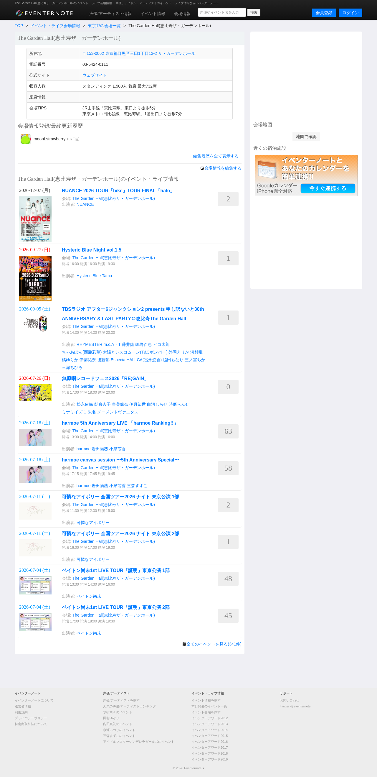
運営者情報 (23, 706)
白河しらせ (157, 404)
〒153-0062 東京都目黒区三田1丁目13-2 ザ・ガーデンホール (138, 53)
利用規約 (21, 712)
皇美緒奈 (120, 404)
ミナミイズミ (74, 412)
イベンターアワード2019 (209, 759)
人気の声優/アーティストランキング (129, 706)
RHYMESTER (89, 344)
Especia (118, 359)
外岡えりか (178, 352)
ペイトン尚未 (89, 596)
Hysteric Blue (89, 275)
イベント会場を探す (206, 712)
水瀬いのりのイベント (119, 730)
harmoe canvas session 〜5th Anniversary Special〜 (120, 459)
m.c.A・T (112, 344)
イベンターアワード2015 (209, 735)
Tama (107, 275)
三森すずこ (137, 485)
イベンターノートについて (34, 700)
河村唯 (196, 352)
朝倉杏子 (102, 404)
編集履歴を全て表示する (216, 156)
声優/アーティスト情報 (110, 13)
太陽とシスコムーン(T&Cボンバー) (135, 352)
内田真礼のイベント (117, 724)
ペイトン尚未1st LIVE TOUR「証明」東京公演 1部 (116, 570)
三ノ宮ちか (195, 359)
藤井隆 (128, 344)
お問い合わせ (289, 700)
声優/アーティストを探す (121, 700)
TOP (19, 25)
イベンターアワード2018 (209, 753)
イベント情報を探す (206, 700)
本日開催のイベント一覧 (209, 706)
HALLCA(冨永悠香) (144, 359)
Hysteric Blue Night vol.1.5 (91, 249)
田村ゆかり (111, 718)
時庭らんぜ (179, 404)
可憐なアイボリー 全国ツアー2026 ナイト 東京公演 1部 (120, 496)
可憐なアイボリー (93, 522)
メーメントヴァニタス (117, 412)
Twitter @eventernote (295, 706)
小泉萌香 (117, 448)
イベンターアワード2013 (209, 724)
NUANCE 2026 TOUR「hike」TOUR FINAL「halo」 (118, 190)
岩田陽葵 (100, 448)
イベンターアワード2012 (209, 718)
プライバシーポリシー (31, 718)
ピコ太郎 (161, 344)
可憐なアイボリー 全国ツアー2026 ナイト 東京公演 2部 (120, 533)
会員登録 (324, 12)
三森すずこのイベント (119, 735)
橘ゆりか (70, 359)
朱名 (92, 412)
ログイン (350, 12)
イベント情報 (152, 13)
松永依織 (85, 404)
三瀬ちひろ (72, 367)
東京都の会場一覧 (104, 25)
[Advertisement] (306, 76)
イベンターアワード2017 (209, 747)
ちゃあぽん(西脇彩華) (82, 352)
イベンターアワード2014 (209, 730)
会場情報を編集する (223, 168)
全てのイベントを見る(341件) (214, 644)
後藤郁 (103, 359)
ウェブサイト (94, 75)
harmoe (83, 448)
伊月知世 (137, 404)
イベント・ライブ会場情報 (55, 25)
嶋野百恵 (143, 344)
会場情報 (182, 13)
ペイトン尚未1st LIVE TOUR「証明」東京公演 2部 (116, 607)
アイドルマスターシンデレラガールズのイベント (138, 741)
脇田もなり (173, 359)
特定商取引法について (31, 724)
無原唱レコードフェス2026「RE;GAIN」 (105, 378)
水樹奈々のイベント (117, 712)
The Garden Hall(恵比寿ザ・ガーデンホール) (113, 198)
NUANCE (85, 204)
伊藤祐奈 (88, 359)
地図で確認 (306, 136)
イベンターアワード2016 (209, 741)
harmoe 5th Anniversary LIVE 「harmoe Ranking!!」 (120, 423)
